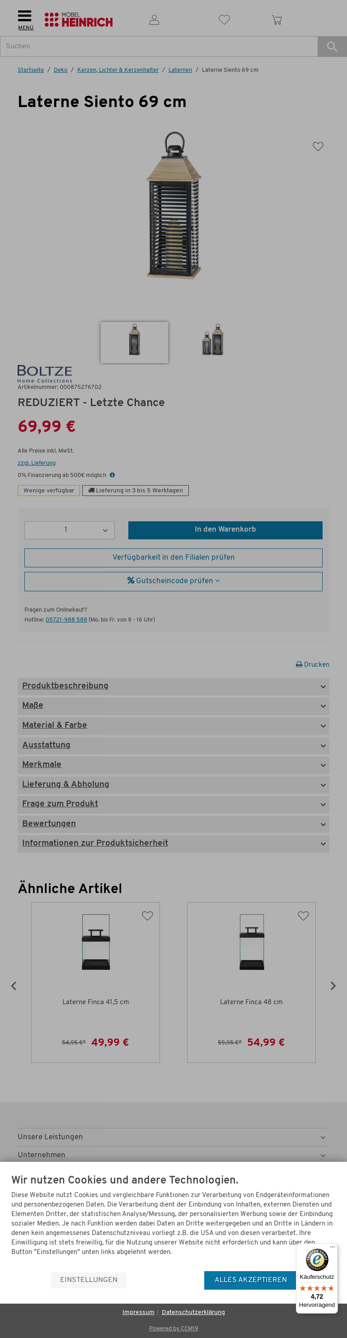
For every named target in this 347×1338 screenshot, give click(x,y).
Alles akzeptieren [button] (251, 1280)
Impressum (138, 1312)
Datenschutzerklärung (193, 1312)
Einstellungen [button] (88, 1280)
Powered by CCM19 (173, 1329)
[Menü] (332, 1249)
